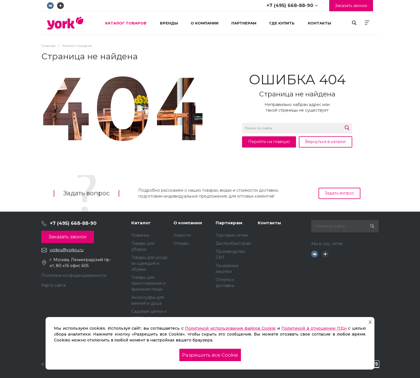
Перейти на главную (269, 141)
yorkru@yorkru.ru (66, 249)
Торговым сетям (232, 235)
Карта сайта (53, 285)
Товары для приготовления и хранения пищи (148, 283)
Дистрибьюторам (233, 243)
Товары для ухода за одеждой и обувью (149, 263)
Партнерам (229, 222)
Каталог (141, 222)
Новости (182, 235)
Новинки (140, 235)
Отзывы (181, 243)
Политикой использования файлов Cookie (230, 328)
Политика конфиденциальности (73, 275)
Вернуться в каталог (325, 141)
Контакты (269, 222)
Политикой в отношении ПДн (314, 328)
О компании (187, 222)
